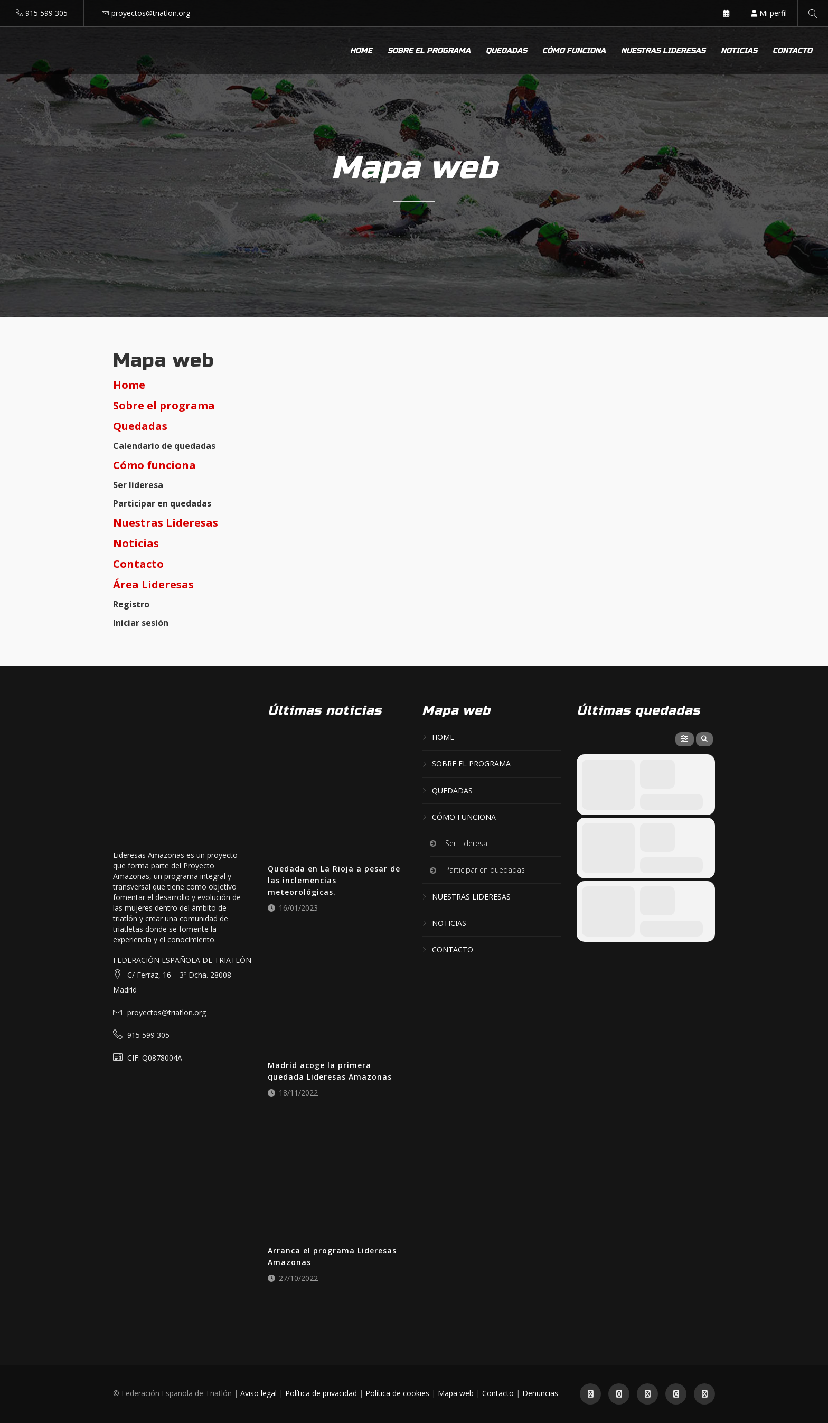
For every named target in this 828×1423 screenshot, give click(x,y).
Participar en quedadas (162, 503)
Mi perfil (769, 13)
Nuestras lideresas (663, 50)
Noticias (739, 50)
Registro (131, 604)
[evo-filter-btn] (684, 739)
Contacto (792, 50)
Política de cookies (397, 1393)
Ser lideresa (138, 485)
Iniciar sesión (140, 623)
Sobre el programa (429, 50)
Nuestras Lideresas (165, 523)
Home (361, 50)
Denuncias (540, 1393)
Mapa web (456, 1393)
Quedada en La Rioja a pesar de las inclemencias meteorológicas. (334, 880)
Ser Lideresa (466, 843)
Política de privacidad (321, 1393)
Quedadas (506, 50)
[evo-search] (704, 739)
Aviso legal (258, 1393)
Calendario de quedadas (164, 446)
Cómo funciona (574, 50)
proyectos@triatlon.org (150, 13)
